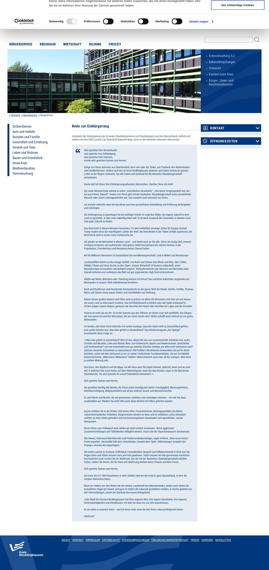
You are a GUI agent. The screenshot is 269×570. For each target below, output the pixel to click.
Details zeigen (198, 47)
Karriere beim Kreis (221, 74)
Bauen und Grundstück (28, 158)
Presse (195, 540)
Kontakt (217, 128)
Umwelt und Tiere (24, 147)
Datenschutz (111, 540)
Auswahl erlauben (238, 20)
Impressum (93, 540)
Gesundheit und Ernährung (30, 142)
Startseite (15, 115)
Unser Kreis (20, 163)
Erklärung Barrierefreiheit (169, 540)
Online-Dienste (22, 126)
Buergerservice (30, 115)
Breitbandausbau (24, 168)
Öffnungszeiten (223, 141)
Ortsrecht (215, 68)
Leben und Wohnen (25, 153)
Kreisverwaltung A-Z (222, 56)
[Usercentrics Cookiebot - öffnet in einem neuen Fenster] (24, 47)
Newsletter (223, 540)
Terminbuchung (23, 173)
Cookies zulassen (238, 9)
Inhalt (66, 540)
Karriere (207, 540)
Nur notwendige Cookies (237, 31)
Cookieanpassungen (135, 540)
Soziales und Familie (26, 137)
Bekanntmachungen (222, 62)
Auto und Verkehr (24, 132)
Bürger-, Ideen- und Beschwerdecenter (221, 82)
